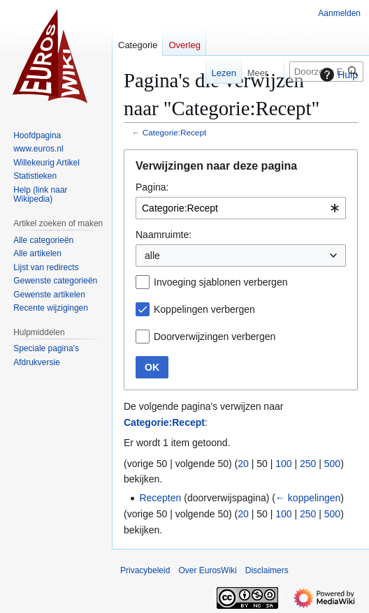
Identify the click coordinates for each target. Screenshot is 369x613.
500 (332, 463)
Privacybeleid (145, 570)
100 (283, 463)
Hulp (337, 75)
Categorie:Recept (174, 132)
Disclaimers (267, 570)
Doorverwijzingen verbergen (214, 336)
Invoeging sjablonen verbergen (220, 282)
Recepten (160, 497)
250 (308, 463)
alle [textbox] (152, 255)
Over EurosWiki (207, 570)
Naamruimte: (163, 234)
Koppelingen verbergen (204, 309)
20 (243, 463)
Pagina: (152, 187)
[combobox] (241, 208)
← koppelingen (307, 497)
